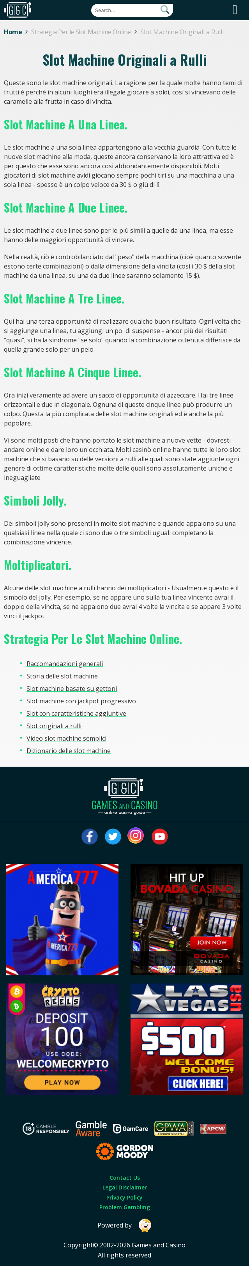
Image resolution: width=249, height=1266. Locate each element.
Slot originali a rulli (53, 726)
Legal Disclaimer (124, 1187)
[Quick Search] (132, 10)
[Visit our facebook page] (89, 836)
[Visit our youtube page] (159, 836)
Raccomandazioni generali (64, 663)
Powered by (124, 1225)
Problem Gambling (124, 1207)
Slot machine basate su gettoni (71, 688)
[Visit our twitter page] (113, 836)
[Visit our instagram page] (136, 836)
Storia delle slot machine (62, 676)
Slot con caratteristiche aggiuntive (76, 713)
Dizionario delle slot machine (68, 750)
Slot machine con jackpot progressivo (81, 701)
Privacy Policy (124, 1197)
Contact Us (124, 1177)
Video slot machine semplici (66, 738)
